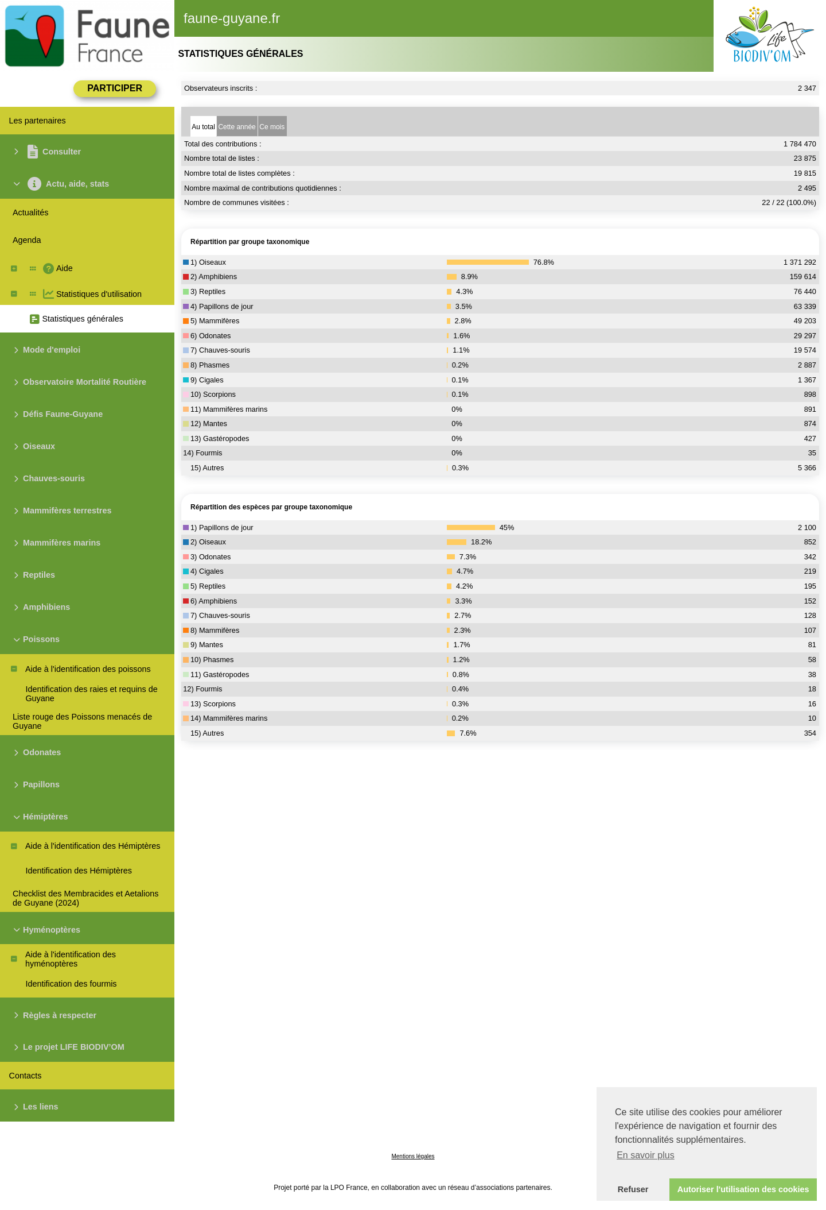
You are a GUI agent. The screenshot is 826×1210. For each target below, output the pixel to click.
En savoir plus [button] (646, 1155)
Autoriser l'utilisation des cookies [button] (743, 1189)
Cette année (236, 127)
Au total (203, 127)
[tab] (203, 126)
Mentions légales (412, 1156)
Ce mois (272, 127)
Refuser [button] (633, 1189)
